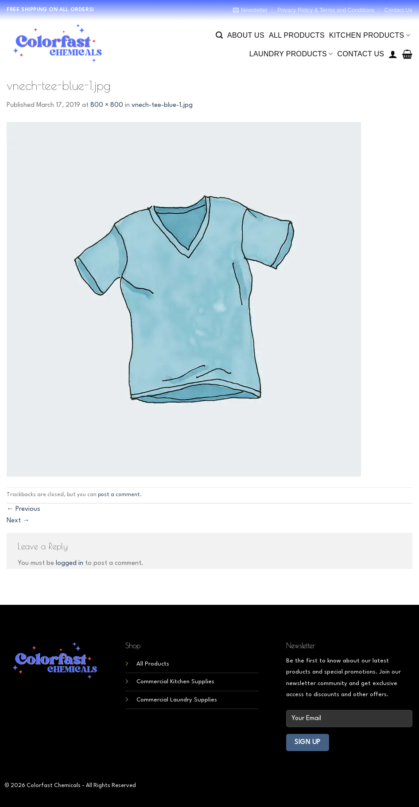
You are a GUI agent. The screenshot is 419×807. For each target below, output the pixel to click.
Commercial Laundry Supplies (176, 700)
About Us (245, 35)
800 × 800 (106, 105)
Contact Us (398, 10)
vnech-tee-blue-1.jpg (162, 105)
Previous (23, 509)
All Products (297, 35)
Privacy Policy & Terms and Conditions (325, 10)
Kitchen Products (369, 35)
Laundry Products (291, 54)
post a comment (119, 495)
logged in (69, 563)
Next (18, 520)
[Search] (219, 35)
